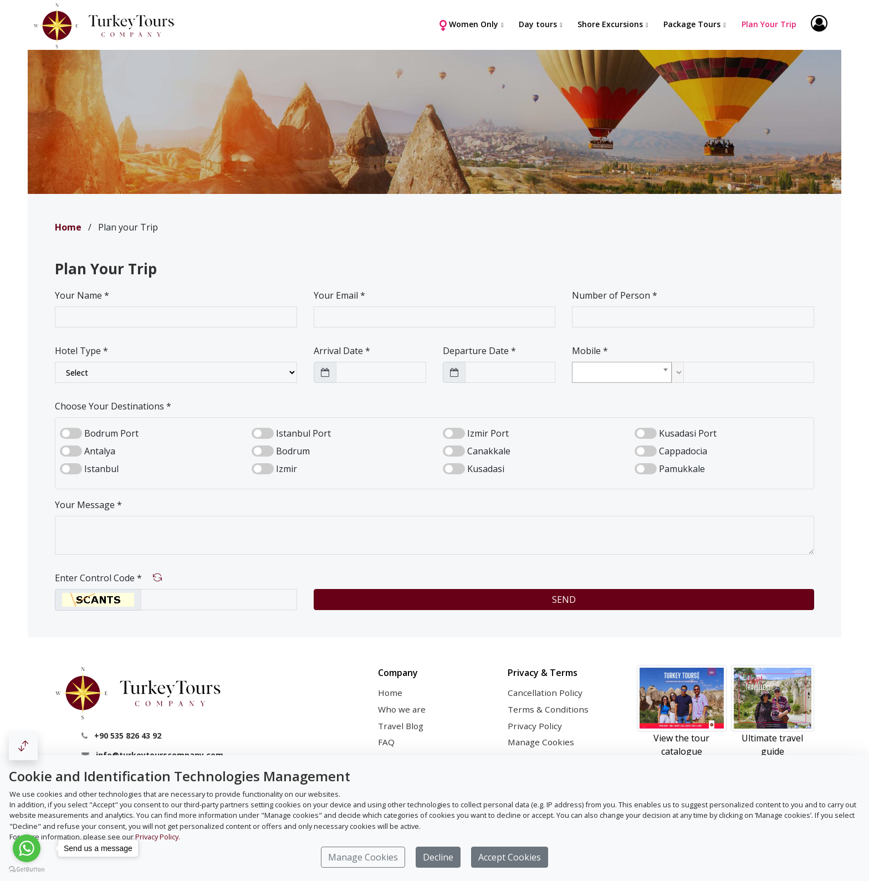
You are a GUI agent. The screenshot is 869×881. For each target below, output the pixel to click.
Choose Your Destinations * (113, 406)
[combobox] (622, 372)
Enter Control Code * (98, 578)
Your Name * (82, 295)
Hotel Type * (81, 351)
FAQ (386, 741)
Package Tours (690, 24)
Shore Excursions (609, 24)
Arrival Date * (342, 351)
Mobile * (590, 351)
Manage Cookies (541, 741)
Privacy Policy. (157, 837)
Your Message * (88, 505)
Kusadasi (485, 469)
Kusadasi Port (688, 433)
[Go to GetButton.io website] (26, 869)
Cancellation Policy (545, 692)
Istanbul (101, 469)
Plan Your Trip (767, 24)
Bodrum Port (111, 433)
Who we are (402, 709)
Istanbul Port (303, 433)
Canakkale (488, 451)
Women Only (467, 24)
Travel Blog (400, 725)
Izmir (286, 469)
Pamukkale (682, 469)
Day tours (537, 24)
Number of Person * (614, 295)
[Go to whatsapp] (26, 848)
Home (390, 692)
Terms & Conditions (548, 709)
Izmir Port (488, 433)
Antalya (99, 451)
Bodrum (293, 451)
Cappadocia (683, 451)
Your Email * (339, 295)
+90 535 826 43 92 (127, 735)
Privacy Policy (535, 725)
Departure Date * (479, 351)
